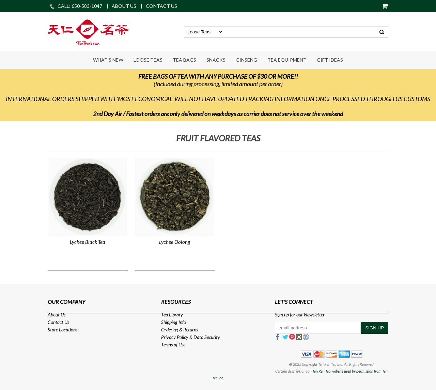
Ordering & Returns (179, 329)
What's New (108, 60)
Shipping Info (173, 322)
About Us (56, 314)
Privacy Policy (174, 337)
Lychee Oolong (174, 242)
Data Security (206, 337)
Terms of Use (173, 344)
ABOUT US (124, 6)
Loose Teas (148, 60)
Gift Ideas (330, 60)
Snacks (215, 60)
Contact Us (58, 322)
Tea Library (172, 314)
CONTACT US (161, 6)
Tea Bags (184, 60)
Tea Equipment (287, 60)
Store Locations (62, 329)
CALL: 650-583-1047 (75, 6)
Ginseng (246, 60)
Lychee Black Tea (87, 242)
